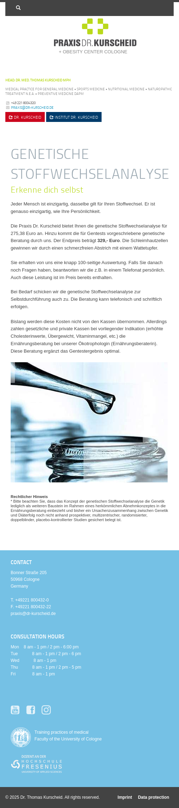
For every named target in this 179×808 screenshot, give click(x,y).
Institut (74, 117)
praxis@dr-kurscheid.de (32, 107)
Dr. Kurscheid (25, 117)
